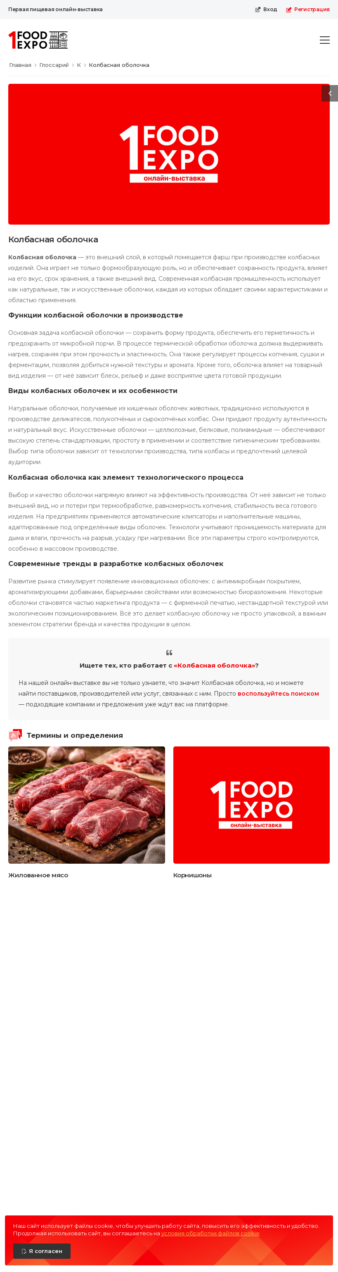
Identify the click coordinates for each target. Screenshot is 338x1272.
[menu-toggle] (325, 40)
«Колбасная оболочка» (214, 665)
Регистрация (308, 9)
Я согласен (45, 1251)
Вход (266, 9)
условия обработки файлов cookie (210, 1233)
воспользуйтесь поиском (278, 693)
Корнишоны (192, 875)
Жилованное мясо (38, 875)
